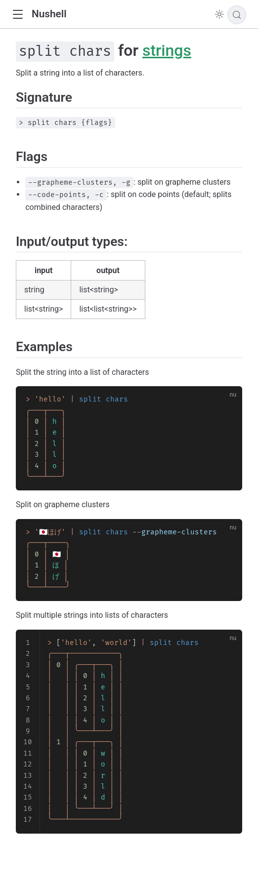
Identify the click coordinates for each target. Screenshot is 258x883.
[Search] (236, 14)
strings (166, 50)
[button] (17, 14)
